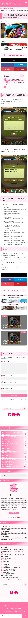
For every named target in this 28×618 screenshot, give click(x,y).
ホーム (3, 616)
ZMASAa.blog (6, 526)
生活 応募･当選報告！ (14, 464)
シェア (8, 616)
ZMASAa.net (19, 616)
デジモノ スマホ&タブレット (14, 443)
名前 (9, 375)
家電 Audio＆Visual (14, 450)
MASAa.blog (6, 536)
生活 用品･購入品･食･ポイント (14, 462)
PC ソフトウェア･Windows (14, 439)
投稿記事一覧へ (14, 512)
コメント (5, 361)
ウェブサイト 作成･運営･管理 (14, 466)
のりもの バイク (14, 457)
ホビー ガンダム (14, 446)
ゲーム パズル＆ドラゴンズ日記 (10, 10)
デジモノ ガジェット (14, 441)
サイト (7, 388)
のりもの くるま (14, 455)
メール (9, 382)
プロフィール (10, 608)
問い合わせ (18, 608)
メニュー (14, 616)
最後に (6, 87)
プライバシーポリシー (10, 605)
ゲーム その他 (14, 434)
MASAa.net (6, 531)
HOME (3, 10)
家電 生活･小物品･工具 (14, 453)
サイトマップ (20, 605)
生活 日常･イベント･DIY (14, 459)
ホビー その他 (14, 448)
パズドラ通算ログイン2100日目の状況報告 (15, 83)
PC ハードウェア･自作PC (14, 436)
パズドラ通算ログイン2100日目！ (13, 79)
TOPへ (25, 616)
